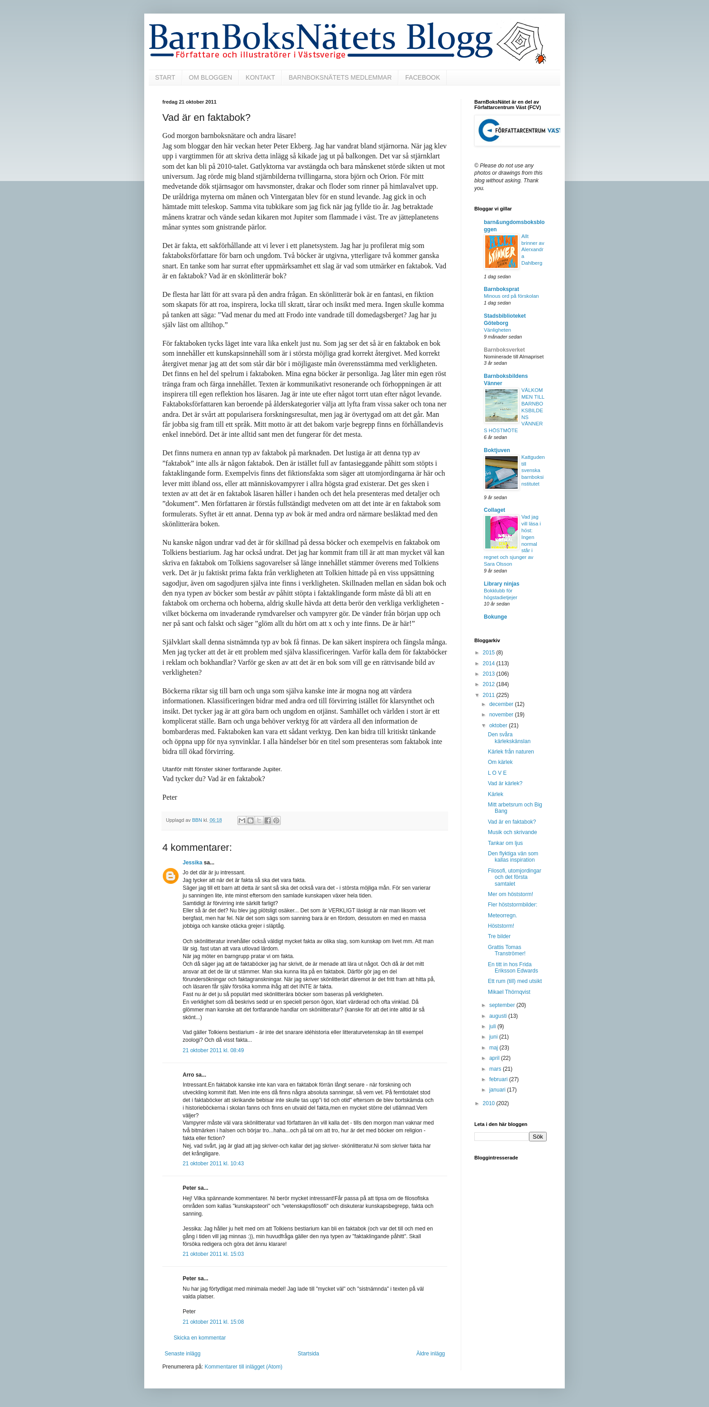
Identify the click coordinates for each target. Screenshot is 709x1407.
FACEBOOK (422, 77)
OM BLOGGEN (210, 77)
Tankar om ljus (505, 843)
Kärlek (495, 794)
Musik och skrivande (512, 832)
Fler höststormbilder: (512, 904)
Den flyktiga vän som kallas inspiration (513, 856)
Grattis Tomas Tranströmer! (506, 950)
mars (496, 1069)
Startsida (308, 1353)
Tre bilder (499, 936)
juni (494, 1037)
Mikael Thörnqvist (509, 992)
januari (498, 1090)
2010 (489, 1103)
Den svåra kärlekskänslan (509, 737)
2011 (489, 695)
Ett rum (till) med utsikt (515, 981)
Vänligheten (497, 330)
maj (494, 1048)
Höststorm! (501, 926)
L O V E (497, 773)
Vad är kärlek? (505, 783)
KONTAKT (260, 77)
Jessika (192, 862)
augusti (498, 1016)
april (495, 1058)
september (502, 1005)
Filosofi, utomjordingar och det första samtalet (514, 877)
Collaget (494, 510)
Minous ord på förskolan (511, 296)
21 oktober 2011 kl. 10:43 (213, 1163)
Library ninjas (502, 584)
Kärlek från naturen (511, 752)
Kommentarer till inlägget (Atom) (243, 1367)
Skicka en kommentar (200, 1338)
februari (499, 1079)
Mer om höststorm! (510, 894)
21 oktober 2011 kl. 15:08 (213, 1322)
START (165, 77)
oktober (499, 725)
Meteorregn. (502, 915)
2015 (489, 652)
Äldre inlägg (430, 1353)
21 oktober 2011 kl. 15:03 (213, 1254)
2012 (489, 684)
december (502, 704)
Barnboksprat (501, 289)
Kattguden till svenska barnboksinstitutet (533, 470)
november (502, 714)
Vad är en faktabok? (512, 822)
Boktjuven (497, 450)
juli (493, 1026)
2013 (489, 674)
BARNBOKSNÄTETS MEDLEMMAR (340, 77)
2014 (489, 663)
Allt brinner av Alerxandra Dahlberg (532, 250)
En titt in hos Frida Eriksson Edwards (513, 967)
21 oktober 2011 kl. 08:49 (213, 1050)
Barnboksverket (504, 350)
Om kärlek (500, 762)
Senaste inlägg (182, 1353)
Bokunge (495, 617)
